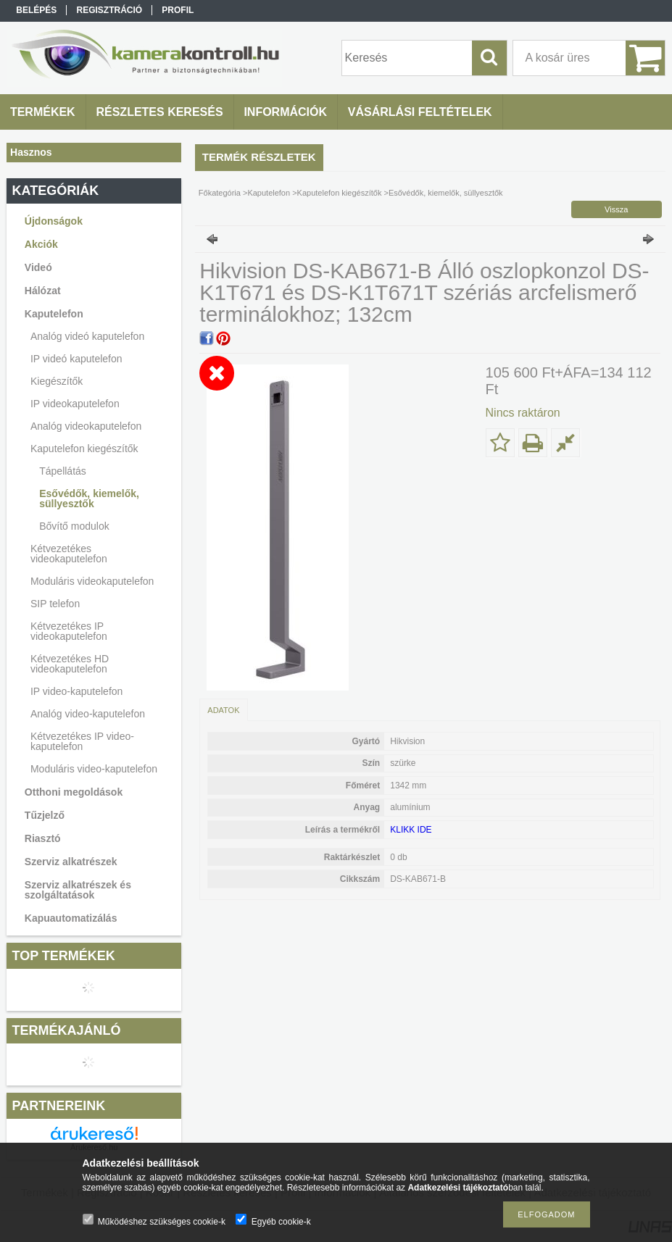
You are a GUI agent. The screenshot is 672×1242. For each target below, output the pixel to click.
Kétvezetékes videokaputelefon (68, 553)
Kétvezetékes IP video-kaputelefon (82, 741)
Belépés (36, 10)
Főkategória (220, 192)
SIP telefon (55, 603)
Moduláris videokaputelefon (92, 581)
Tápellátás (62, 471)
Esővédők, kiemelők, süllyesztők (89, 498)
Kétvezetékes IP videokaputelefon (68, 631)
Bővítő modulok (74, 526)
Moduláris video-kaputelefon (93, 769)
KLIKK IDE (410, 830)
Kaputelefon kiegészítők (339, 192)
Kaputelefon (268, 192)
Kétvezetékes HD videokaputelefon (69, 664)
